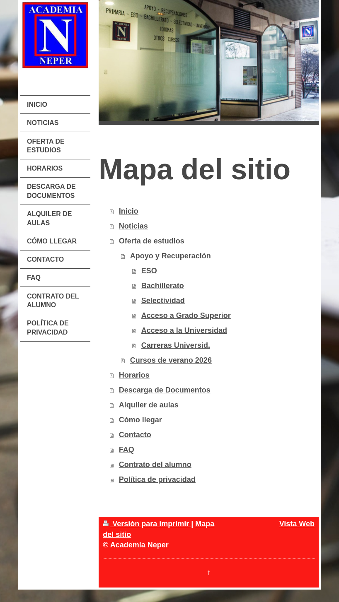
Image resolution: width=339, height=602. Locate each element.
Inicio (128, 211)
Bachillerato (162, 286)
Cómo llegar (140, 420)
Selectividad (163, 300)
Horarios (134, 375)
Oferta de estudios (151, 241)
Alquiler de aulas (149, 405)
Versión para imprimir (147, 524)
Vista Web (297, 524)
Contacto (135, 435)
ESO (149, 271)
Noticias (133, 226)
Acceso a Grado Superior (186, 315)
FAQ (126, 449)
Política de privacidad (157, 479)
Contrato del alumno (155, 464)
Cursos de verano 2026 (171, 360)
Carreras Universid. (175, 345)
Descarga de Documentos (165, 390)
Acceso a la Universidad (184, 330)
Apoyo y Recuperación (170, 256)
